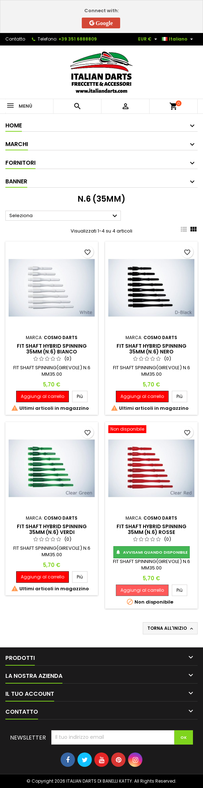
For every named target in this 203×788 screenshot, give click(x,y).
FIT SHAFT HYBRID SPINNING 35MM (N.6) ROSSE (152, 529)
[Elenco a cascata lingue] (178, 39)
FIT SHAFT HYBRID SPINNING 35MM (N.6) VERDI (52, 529)
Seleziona (64, 216)
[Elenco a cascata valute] (148, 39)
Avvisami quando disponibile (151, 552)
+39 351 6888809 (77, 39)
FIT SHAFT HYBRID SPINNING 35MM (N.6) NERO (152, 348)
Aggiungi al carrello (42, 396)
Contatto (15, 39)
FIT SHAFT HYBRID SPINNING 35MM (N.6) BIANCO (52, 348)
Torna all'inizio (170, 628)
